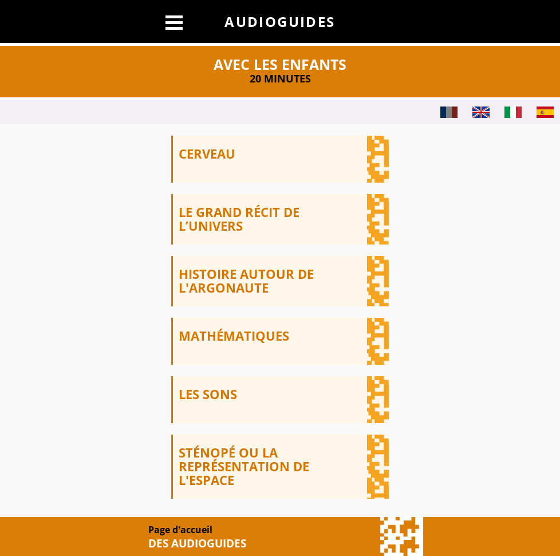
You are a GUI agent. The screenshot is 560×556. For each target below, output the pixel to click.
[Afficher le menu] (174, 21)
